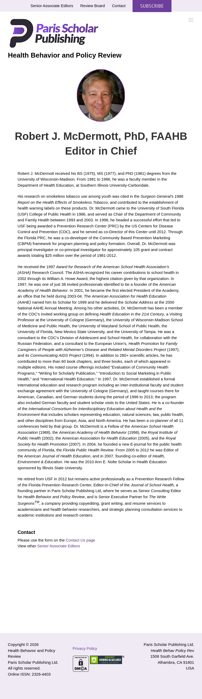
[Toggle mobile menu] (191, 20)
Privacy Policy (85, 648)
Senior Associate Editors (58, 546)
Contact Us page (80, 540)
